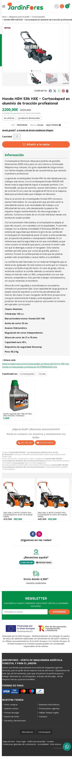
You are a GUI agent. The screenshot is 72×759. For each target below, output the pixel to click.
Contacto (43, 716)
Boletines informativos (49, 704)
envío (14, 113)
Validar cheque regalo (49, 712)
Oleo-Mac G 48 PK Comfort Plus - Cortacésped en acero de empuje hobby (52, 514)
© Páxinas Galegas (61, 748)
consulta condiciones (36, 583)
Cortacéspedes (18, 463)
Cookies (50, 741)
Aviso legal (21, 741)
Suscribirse (59, 611)
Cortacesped (44, 732)
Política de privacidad (36, 741)
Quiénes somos (11, 708)
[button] (31, 70)
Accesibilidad (43, 744)
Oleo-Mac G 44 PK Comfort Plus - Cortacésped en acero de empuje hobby (18, 514)
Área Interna (55, 744)
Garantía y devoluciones (15, 720)
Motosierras (27, 732)
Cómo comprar (11, 704)
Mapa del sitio (9, 741)
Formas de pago (11, 712)
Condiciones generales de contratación (19, 744)
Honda (39, 463)
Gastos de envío (11, 716)
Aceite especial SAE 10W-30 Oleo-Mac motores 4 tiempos (18, 414)
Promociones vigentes (49, 708)
